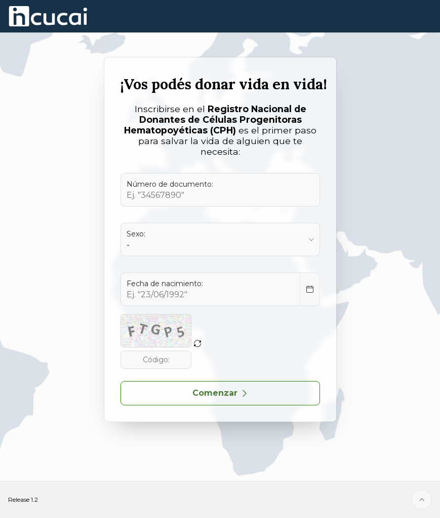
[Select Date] (310, 289)
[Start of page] (422, 500)
